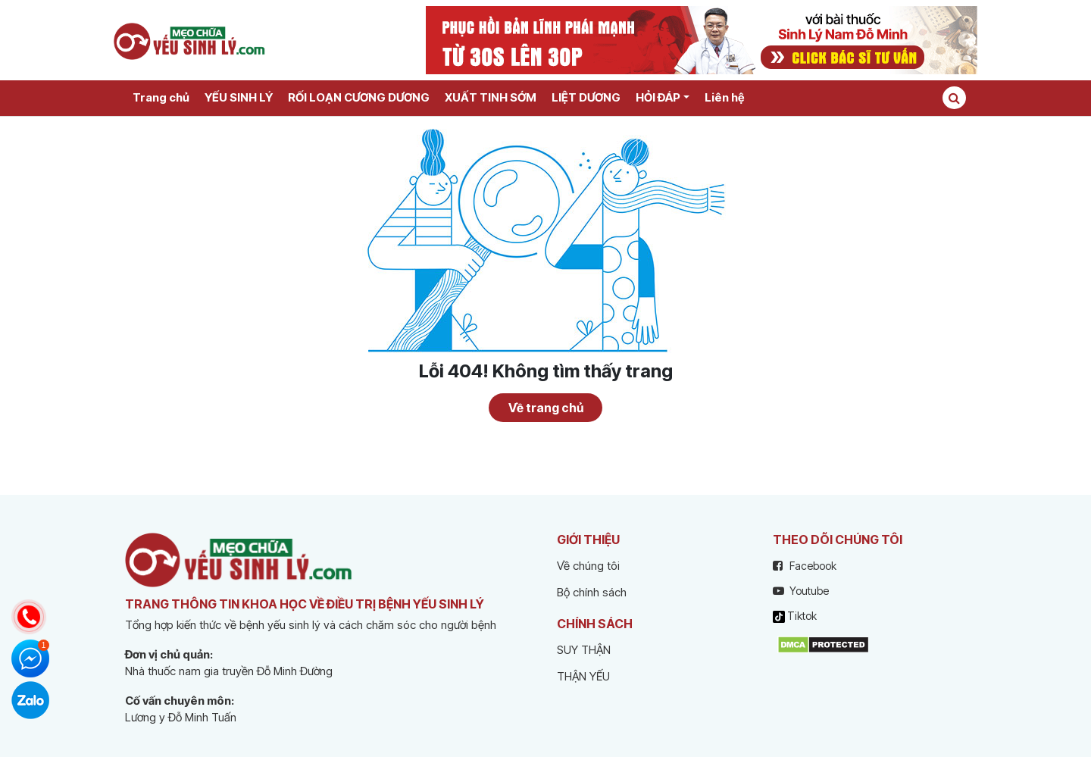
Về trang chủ (545, 407)
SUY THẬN (584, 650)
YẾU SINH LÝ (239, 97)
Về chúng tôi (588, 565)
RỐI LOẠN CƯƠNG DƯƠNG (359, 97)
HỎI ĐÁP (658, 97)
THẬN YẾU (583, 676)
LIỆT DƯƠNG (586, 97)
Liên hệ (724, 97)
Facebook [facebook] (804, 565)
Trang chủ (161, 97)
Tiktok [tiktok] (795, 616)
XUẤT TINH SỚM (490, 97)
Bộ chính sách (592, 592)
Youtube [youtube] (801, 590)
